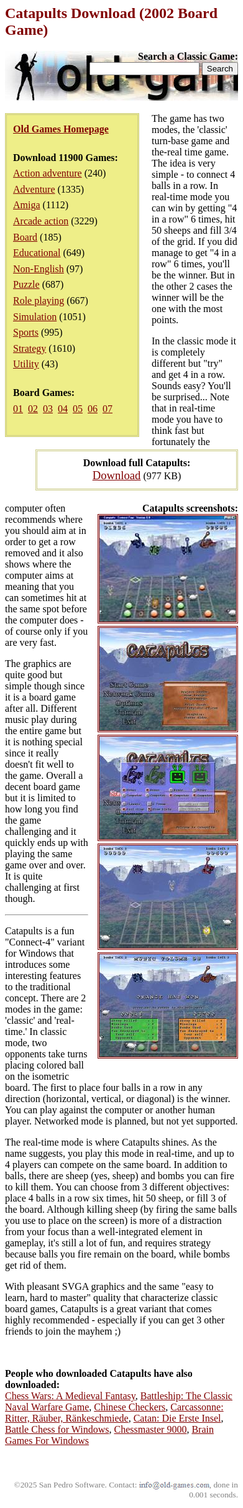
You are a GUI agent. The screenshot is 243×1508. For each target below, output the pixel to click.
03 (48, 408)
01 (18, 408)
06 (93, 408)
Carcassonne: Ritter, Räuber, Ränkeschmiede (114, 1412)
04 (63, 408)
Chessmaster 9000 (150, 1429)
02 (33, 408)
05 (78, 408)
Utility (26, 364)
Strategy (29, 348)
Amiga (26, 205)
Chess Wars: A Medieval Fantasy (70, 1396)
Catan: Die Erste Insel (177, 1418)
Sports (26, 332)
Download (117, 475)
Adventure (34, 189)
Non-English (38, 269)
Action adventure (47, 173)
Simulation (35, 316)
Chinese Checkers (129, 1407)
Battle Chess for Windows (57, 1429)
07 (107, 408)
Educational (36, 252)
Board (25, 237)
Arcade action (40, 221)
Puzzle (26, 284)
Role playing (38, 300)
